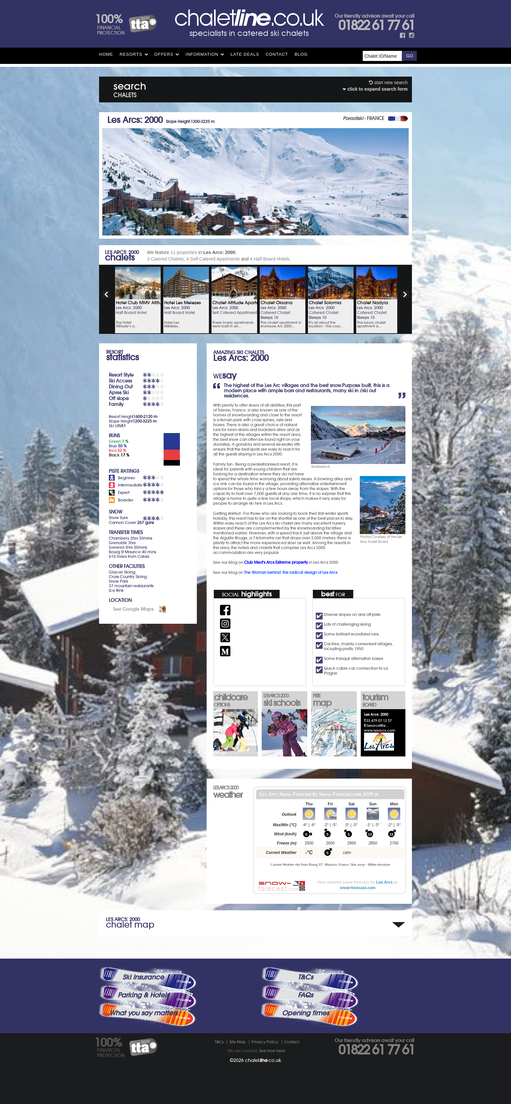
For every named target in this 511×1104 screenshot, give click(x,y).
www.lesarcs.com (379, 730)
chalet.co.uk (263, 1060)
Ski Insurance (143, 977)
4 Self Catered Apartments (213, 258)
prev (106, 294)
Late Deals (244, 54)
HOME (106, 54)
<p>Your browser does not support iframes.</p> (330, 831)
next (405, 294)
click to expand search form (375, 89)
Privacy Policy (265, 1041)
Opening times (305, 1013)
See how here (272, 1050)
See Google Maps (133, 609)
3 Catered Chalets (165, 258)
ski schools (284, 700)
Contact (277, 54)
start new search (388, 82)
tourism (383, 700)
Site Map (237, 1041)
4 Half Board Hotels (269, 258)
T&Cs (305, 977)
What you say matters (143, 1013)
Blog (301, 54)
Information (201, 54)
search (129, 88)
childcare (235, 700)
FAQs (305, 995)
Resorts (131, 54)
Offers (164, 54)
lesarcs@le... (377, 725)
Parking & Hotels (143, 995)
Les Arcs (384, 882)
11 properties (183, 252)
